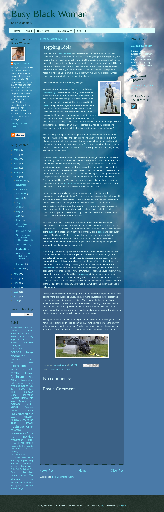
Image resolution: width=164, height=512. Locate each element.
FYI (12, 383)
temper (14, 475)
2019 (16, 176)
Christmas (15, 359)
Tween (30, 480)
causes (16, 352)
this (58, 157)
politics (28, 436)
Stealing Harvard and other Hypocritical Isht (24, 237)
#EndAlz (81, 30)
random (29, 443)
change (29, 352)
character (18, 356)
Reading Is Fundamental (22, 446)
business (28, 342)
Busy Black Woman (49, 13)
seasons (14, 466)
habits (24, 386)
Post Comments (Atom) (63, 477)
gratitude (15, 386)
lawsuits (47, 105)
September (21, 193)
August (19, 198)
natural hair (23, 414)
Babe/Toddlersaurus (20, 333)
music (14, 413)
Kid (31, 398)
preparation (17, 439)
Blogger (122, 505)
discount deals (22, 362)
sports (30, 466)
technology (28, 472)
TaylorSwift (24, 469)
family (15, 373)
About (28, 30)
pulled (52, 232)
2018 (16, 274)
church (30, 359)
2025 (16, 150)
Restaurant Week (18, 458)
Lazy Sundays (18, 401)
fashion (29, 373)
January (20, 268)
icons (52, 369)
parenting (16, 430)
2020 (16, 172)
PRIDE (30, 440)
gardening (21, 383)
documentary (49, 92)
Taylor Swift (15, 469)
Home (17, 30)
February (20, 264)
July (18, 202)
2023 (16, 159)
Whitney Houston (18, 486)
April (18, 216)
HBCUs (21, 389)
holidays (28, 391)
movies (59, 369)
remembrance (18, 454)
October (20, 189)
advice (26, 327)
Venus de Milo (26, 482)
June (18, 207)
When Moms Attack (21, 225)
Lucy (31, 401)
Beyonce (15, 339)
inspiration (27, 394)
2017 (16, 278)
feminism (17, 376)
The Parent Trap (23, 231)
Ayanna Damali (21, 63)
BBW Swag (43, 30)
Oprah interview (64, 53)
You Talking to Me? (142, 45)
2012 (16, 292)
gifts (31, 383)
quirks (21, 443)
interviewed (48, 267)
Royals (23, 460)
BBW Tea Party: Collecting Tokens (23, 256)
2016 (16, 283)
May (18, 211)
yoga (21, 488)
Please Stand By (23, 244)
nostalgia (17, 426)
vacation (14, 482)
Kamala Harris (19, 398)
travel (23, 476)
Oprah (67, 369)
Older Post (117, 470)
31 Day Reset (16, 328)
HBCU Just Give (63, 30)
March (19, 220)
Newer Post (47, 470)
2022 (16, 163)
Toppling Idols (22, 249)
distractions (19, 366)
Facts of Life (22, 369)
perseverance (18, 433)
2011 (16, 296)
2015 (16, 287)
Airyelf (103, 505)
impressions (82, 274)
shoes (23, 466)
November (21, 185)
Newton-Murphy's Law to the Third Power (22, 419)
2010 (16, 300)
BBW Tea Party (22, 336)
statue (101, 232)
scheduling (28, 463)
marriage (15, 403)
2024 (16, 154)
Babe (30, 330)
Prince (13, 443)
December (21, 180)
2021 (16, 168)
